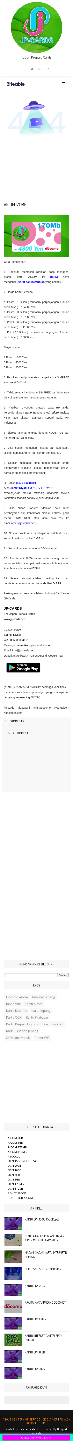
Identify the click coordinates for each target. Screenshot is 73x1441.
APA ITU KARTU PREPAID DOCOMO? (45, 1302)
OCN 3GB (14, 1179)
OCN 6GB (14, 1175)
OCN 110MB (16, 1188)
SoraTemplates (28, 1429)
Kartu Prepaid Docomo (22, 1024)
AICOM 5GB (15, 1142)
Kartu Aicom (33, 1004)
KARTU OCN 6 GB (35, 1352)
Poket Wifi (42, 1038)
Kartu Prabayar (37, 1017)
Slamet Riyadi (12, 634)
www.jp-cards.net (14, 619)
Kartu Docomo (16, 1011)
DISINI (57, 583)
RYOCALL (14, 1156)
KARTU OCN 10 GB (35, 1319)
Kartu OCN (14, 1017)
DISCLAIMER (49, 1419)
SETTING (42, 1423)
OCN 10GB (15, 1170)
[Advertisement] (36, 170)
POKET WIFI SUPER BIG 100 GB (43, 1269)
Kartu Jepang (41, 1011)
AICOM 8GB (15, 1138)
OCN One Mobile (18, 1038)
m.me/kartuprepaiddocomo (33, 645)
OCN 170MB (16, 1184)
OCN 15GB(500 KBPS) (22, 1161)
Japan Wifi (13, 1004)
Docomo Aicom (17, 997)
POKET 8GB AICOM (20, 1198)
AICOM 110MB (17, 1152)
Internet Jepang (43, 997)
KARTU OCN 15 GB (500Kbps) (42, 1219)
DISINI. (36, 568)
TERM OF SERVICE (29, 1419)
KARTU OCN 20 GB (36, 1286)
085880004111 (19, 640)
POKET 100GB (17, 1193)
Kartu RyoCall (53, 1024)
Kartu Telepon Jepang (22, 1031)
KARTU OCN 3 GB (35, 1369)
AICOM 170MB (17, 1147)
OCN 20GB (15, 1165)
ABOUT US (9, 1419)
